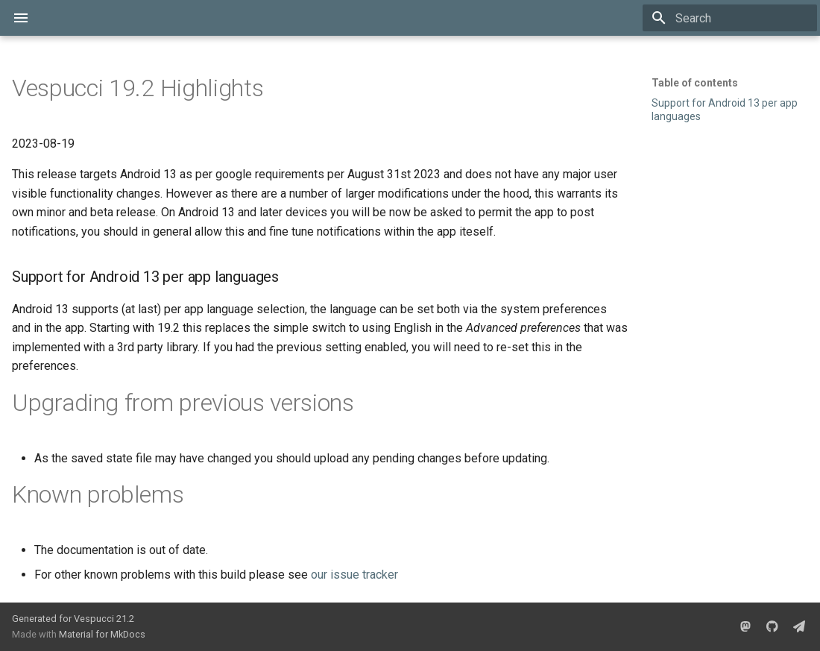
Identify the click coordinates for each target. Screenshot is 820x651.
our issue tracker (354, 574)
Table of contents (695, 83)
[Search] (730, 17)
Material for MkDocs (102, 634)
